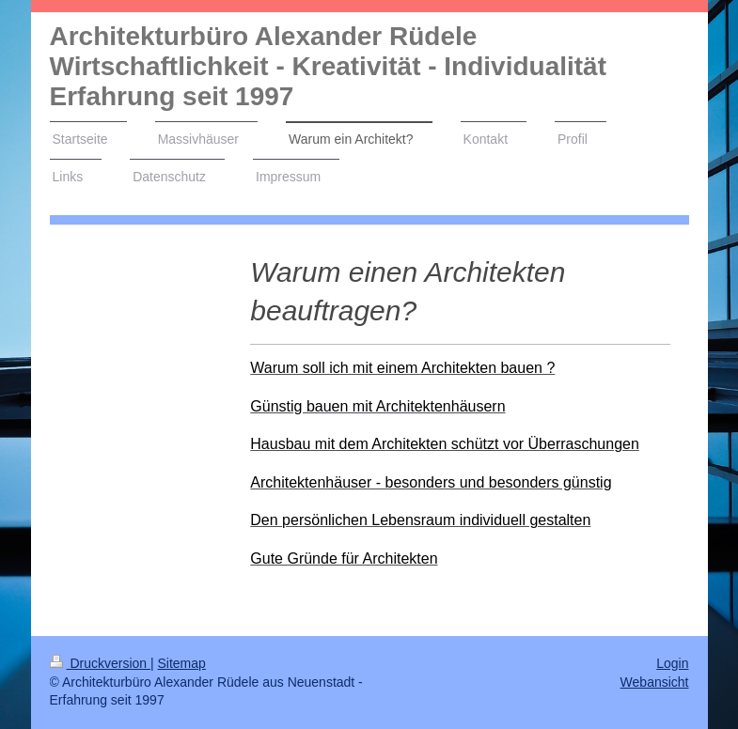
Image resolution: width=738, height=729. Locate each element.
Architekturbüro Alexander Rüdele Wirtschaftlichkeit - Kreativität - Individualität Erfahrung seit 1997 (328, 66)
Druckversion (100, 663)
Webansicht (654, 682)
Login (672, 663)
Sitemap (182, 663)
